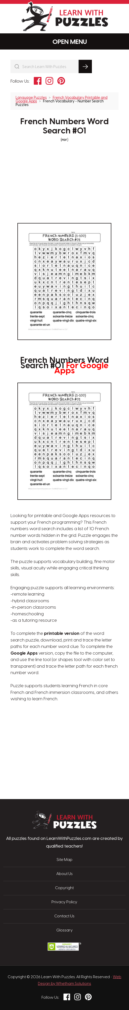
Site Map (64, 860)
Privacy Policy (64, 902)
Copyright (64, 888)
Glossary (64, 930)
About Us (64, 874)
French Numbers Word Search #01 (64, 126)
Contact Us (64, 916)
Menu (64, 42)
